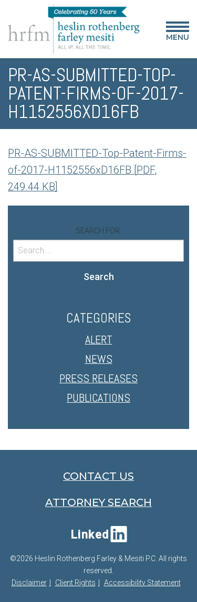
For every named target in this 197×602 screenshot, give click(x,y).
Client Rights (75, 582)
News (98, 358)
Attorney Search (98, 502)
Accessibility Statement (142, 582)
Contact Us (98, 476)
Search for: (98, 231)
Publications (98, 397)
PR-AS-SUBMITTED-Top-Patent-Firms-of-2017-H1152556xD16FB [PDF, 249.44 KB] (97, 170)
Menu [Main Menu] (177, 33)
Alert (98, 339)
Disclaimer (29, 582)
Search (99, 276)
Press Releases (98, 378)
